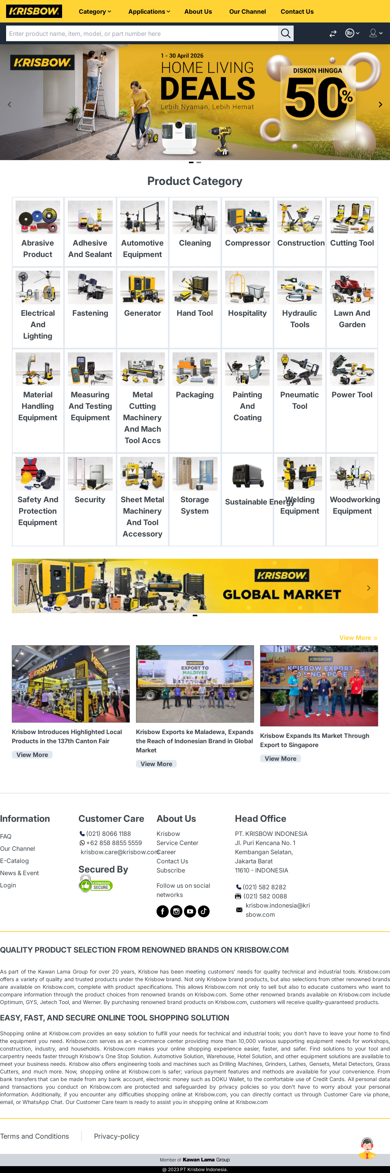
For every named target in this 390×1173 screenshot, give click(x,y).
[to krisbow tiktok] (204, 911)
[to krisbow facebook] (163, 911)
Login (8, 885)
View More (358, 637)
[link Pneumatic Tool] (299, 383)
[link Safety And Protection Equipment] (38, 494)
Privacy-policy (116, 1136)
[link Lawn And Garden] (352, 302)
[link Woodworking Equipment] (352, 488)
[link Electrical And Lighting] (38, 308)
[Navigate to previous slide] (9, 104)
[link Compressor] (247, 226)
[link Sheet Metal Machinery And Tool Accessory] (142, 499)
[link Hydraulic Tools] (299, 302)
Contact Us (297, 11)
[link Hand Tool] (195, 296)
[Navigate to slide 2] (199, 162)
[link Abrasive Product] (38, 232)
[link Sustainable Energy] (247, 484)
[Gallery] (195, 104)
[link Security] (90, 482)
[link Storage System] (195, 488)
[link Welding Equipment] (299, 488)
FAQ (5, 836)
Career (166, 852)
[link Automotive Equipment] (142, 232)
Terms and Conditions (34, 1136)
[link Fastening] (90, 296)
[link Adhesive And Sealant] (90, 232)
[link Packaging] (195, 377)
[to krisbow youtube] (190, 911)
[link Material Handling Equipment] (38, 389)
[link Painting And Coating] (247, 389)
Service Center (177, 843)
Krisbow (168, 833)
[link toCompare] (333, 33)
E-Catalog (14, 860)
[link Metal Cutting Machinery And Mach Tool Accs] (142, 400)
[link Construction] (299, 226)
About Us (198, 11)
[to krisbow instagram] (176, 911)
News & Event (19, 873)
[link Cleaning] (195, 226)
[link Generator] (142, 296)
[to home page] (34, 11)
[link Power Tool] (352, 377)
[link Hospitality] (247, 296)
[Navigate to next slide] (380, 104)
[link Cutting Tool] (352, 226)
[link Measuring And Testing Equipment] (90, 389)
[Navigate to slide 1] (191, 162)
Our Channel (247, 11)
